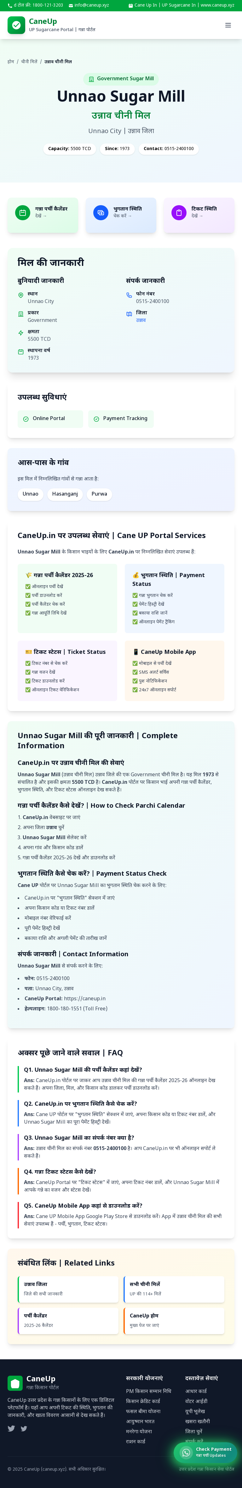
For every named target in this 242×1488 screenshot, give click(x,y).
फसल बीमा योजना (143, 1412)
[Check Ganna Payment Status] (205, 1455)
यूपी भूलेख (195, 1412)
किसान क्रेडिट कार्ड (143, 1402)
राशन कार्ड (135, 1442)
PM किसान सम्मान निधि (148, 1392)
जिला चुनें (193, 1432)
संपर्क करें (194, 1442)
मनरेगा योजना (139, 1432)
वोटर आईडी (196, 1402)
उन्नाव (141, 320)
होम (11, 62)
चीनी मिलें (29, 62)
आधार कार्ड (196, 1392)
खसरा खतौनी (197, 1422)
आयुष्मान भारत (140, 1422)
